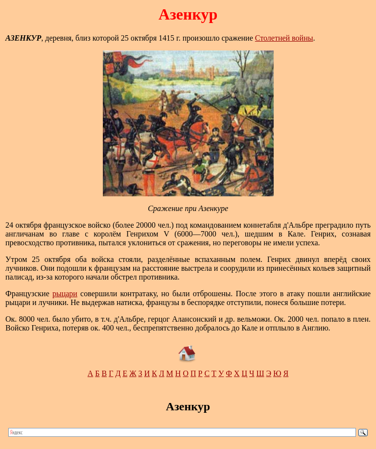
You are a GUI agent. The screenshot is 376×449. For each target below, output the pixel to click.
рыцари (64, 293)
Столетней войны (284, 38)
